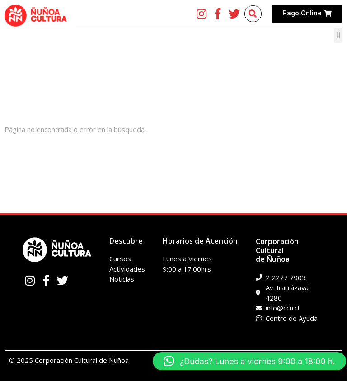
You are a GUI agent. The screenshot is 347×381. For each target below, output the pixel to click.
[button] (338, 35)
